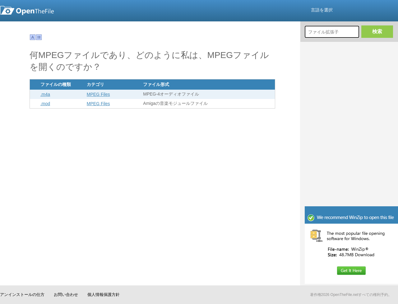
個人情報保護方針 (103, 294)
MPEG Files (98, 94)
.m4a (45, 94)
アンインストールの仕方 (22, 294)
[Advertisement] (351, 164)
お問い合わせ (66, 294)
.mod (45, 103)
